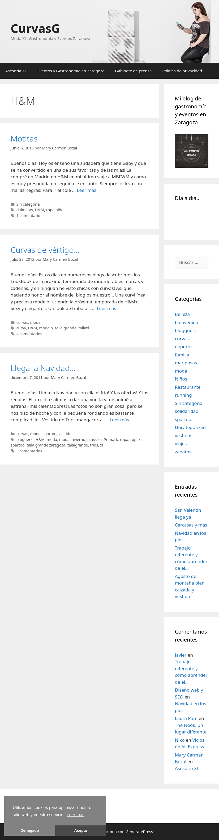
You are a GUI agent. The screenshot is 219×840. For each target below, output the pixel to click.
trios (94, 445)
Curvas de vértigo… (45, 249)
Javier (181, 655)
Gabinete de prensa (133, 70)
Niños (181, 379)
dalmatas (24, 209)
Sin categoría (28, 204)
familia (182, 355)
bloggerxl (25, 439)
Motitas (24, 138)
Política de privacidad (182, 70)
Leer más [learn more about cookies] (75, 814)
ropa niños (55, 209)
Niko (180, 740)
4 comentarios (29, 333)
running (183, 395)
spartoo (49, 433)
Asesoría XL (16, 70)
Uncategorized (190, 427)
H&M (39, 209)
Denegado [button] (29, 830)
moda (35, 322)
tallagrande (77, 445)
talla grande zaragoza (46, 445)
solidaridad (187, 411)
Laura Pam (186, 718)
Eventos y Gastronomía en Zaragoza (71, 70)
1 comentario (28, 215)
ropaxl (136, 439)
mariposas (186, 363)
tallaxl (83, 327)
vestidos (65, 433)
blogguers (185, 330)
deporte (183, 346)
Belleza (182, 314)
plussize (94, 439)
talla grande (65, 327)
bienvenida (186, 322)
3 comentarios (29, 450)
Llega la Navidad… (43, 367)
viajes (181, 443)
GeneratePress (139, 831)
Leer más (86, 190)
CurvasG (35, 28)
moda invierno (72, 439)
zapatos (183, 452)
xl (101, 445)
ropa (124, 439)
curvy (21, 327)
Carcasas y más (191, 525)
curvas (22, 322)
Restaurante (188, 387)
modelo (46, 327)
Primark (111, 439)
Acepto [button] (80, 830)
